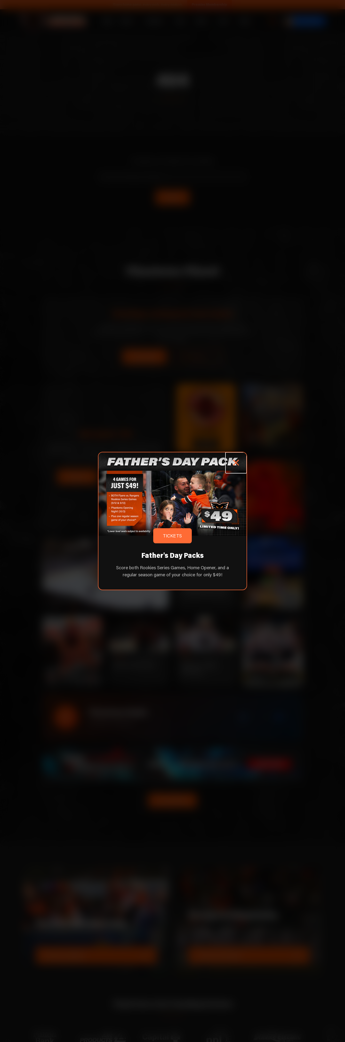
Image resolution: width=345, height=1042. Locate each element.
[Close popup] (235, 462)
